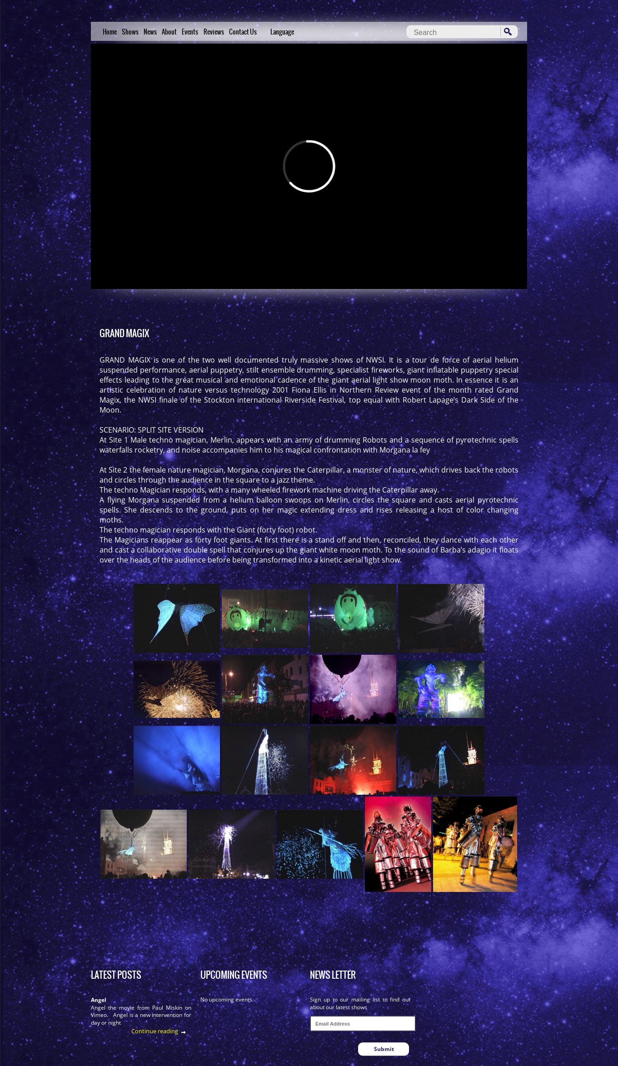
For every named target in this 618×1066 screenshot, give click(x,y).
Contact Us (243, 32)
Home (110, 32)
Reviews (214, 32)
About (169, 32)
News (150, 32)
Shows (130, 32)
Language (282, 32)
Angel (98, 1000)
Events (190, 32)
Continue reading (154, 1031)
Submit (384, 1049)
